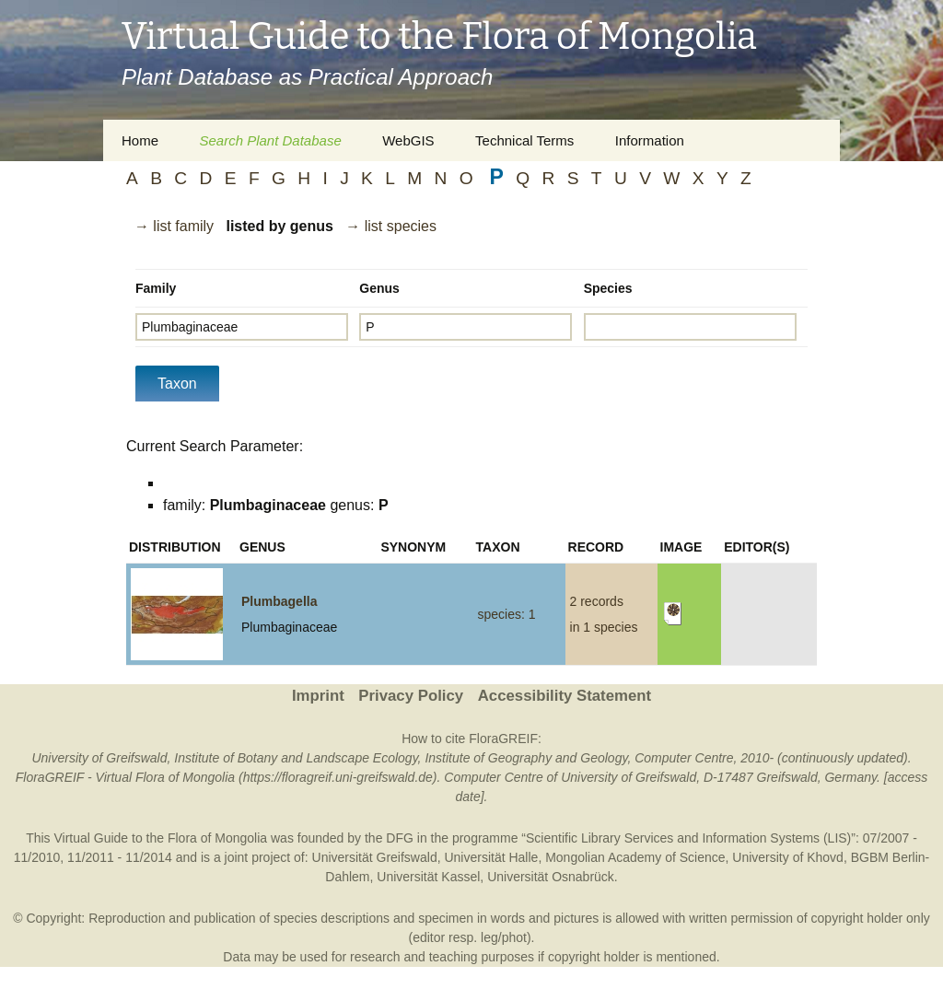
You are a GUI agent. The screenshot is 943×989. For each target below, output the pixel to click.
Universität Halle (491, 857)
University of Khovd (788, 857)
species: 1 (507, 614)
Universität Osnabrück (550, 876)
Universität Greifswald (374, 857)
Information (649, 140)
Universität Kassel (428, 876)
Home (140, 140)
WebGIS (408, 140)
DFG (399, 838)
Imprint (318, 695)
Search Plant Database (270, 140)
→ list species (391, 226)
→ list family (174, 226)
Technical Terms (524, 140)
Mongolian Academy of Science (635, 857)
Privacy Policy (410, 695)
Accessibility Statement (564, 695)
